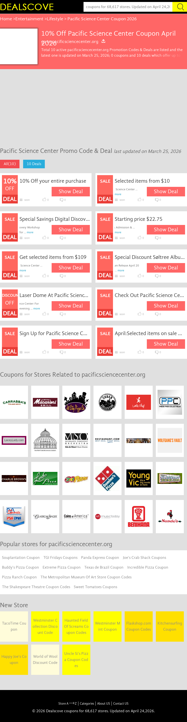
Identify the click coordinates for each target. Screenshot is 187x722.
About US (103, 703)
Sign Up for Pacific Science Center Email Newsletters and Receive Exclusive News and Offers (54, 333)
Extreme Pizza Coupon (62, 567)
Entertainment (29, 18)
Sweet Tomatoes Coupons (95, 587)
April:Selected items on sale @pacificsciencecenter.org (150, 333)
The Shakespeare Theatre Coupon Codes (36, 587)
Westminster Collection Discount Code (45, 626)
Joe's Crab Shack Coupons (144, 557)
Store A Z (67, 703)
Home (6, 18)
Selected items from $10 (142, 181)
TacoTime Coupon (14, 626)
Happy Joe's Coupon (14, 659)
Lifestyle (55, 18)
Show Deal (71, 191)
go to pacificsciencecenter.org (73, 41)
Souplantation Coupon (21, 557)
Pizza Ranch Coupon (19, 577)
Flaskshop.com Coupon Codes (138, 626)
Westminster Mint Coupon (107, 626)
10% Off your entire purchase (52, 181)
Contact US (121, 703)
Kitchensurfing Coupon (170, 626)
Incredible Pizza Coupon (147, 567)
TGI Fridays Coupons (60, 557)
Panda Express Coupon (100, 557)
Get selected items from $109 (52, 257)
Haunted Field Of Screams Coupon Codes (76, 626)
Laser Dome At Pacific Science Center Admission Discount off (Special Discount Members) (54, 295)
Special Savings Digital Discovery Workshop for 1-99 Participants (54, 219)
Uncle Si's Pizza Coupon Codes (76, 659)
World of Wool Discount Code (45, 659)
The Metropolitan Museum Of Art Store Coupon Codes (85, 577)
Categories (87, 703)
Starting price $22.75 (138, 219)
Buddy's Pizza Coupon (20, 567)
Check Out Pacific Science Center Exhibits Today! (150, 295)
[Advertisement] (93, 106)
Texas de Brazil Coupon (103, 567)
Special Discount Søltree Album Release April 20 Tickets (150, 257)
